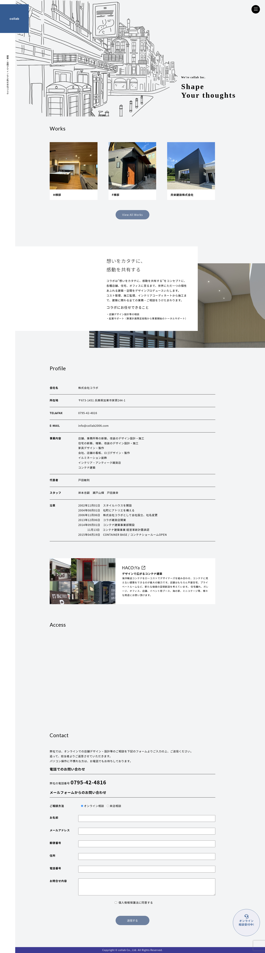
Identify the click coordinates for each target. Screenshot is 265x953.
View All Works (132, 215)
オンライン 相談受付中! (246, 922)
